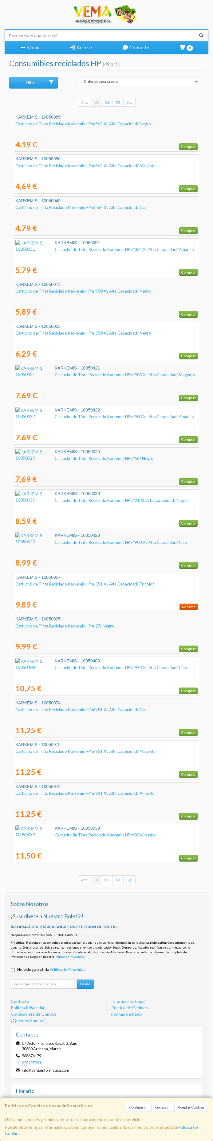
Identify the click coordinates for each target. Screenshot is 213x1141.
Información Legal (128, 1001)
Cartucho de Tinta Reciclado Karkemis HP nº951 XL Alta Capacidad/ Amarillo (85, 793)
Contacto (135, 47)
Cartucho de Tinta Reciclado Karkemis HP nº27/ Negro (64, 626)
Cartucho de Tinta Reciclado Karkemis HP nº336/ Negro (65, 834)
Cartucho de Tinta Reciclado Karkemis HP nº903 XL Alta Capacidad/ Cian (81, 542)
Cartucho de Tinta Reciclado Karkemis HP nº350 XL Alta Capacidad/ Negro (83, 333)
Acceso (80, 47)
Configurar (138, 1107)
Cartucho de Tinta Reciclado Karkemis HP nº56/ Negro (64, 458)
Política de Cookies (129, 1007)
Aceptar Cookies (191, 1107)
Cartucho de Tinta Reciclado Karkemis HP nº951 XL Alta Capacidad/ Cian (81, 709)
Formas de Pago (126, 1014)
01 (96, 102)
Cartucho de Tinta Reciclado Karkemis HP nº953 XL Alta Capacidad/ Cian (81, 667)
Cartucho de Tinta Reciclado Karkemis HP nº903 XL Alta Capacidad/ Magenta (85, 374)
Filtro (40, 82)
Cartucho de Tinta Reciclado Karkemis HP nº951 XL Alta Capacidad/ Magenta (85, 751)
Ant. (84, 102)
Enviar (85, 984)
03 (118, 102)
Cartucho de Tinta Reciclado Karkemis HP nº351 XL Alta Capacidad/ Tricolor (84, 584)
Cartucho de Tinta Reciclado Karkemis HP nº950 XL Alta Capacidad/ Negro (83, 291)
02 (107, 102)
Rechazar (162, 1107)
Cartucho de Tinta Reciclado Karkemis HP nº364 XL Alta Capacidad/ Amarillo (85, 249)
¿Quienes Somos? (28, 1020)
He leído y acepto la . (51, 969)
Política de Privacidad (69, 956)
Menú (29, 47)
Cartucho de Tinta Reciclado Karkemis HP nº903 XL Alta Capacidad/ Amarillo (85, 416)
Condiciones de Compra (34, 1014)
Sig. (129, 102)
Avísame (188, 607)
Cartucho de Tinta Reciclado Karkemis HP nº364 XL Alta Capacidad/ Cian (81, 207)
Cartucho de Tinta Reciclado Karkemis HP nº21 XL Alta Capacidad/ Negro (81, 500)
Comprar (188, 146)
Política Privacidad (28, 1007)
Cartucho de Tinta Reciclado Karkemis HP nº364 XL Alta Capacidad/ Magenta (85, 165)
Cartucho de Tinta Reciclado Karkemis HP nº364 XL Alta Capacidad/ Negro (83, 123)
